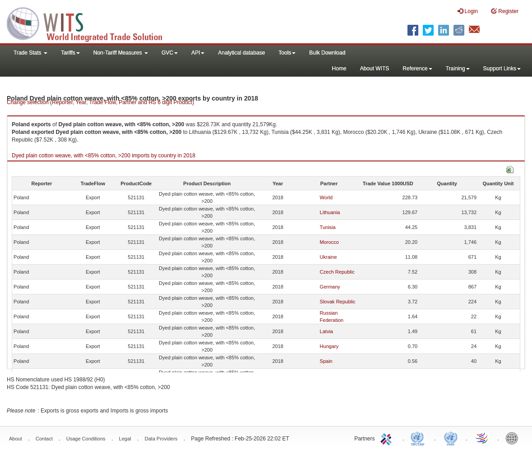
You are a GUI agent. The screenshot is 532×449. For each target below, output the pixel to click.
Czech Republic (337, 272)
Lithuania (330, 212)
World (326, 197)
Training (458, 68)
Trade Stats (30, 53)
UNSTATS (451, 438)
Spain (326, 361)
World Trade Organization (482, 438)
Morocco (329, 242)
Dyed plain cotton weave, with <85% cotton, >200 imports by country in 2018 (103, 155)
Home (339, 68)
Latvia (326, 331)
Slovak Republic (338, 301)
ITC (388, 438)
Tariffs (70, 53)
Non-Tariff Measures (120, 53)
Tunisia (328, 227)
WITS (90, 22)
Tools (287, 53)
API (197, 53)
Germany (330, 286)
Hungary (329, 346)
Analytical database (241, 53)
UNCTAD (419, 438)
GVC (170, 53)
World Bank (514, 438)
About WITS (374, 68)
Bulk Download (327, 53)
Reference (417, 68)
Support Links (502, 68)
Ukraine (328, 257)
